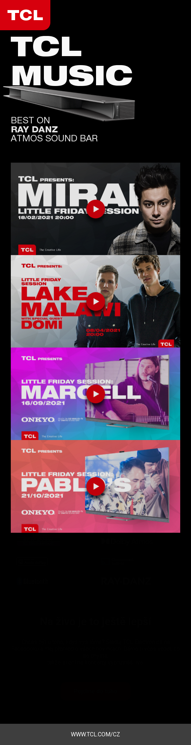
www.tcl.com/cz (95, 734)
